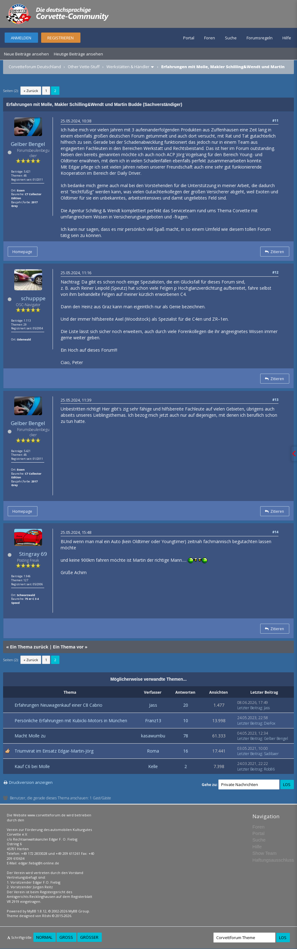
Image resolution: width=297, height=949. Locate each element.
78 (185, 736)
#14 (275, 531)
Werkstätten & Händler (127, 66)
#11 (275, 120)
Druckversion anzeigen (31, 782)
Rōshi (46, 915)
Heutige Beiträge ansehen (78, 54)
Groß (66, 937)
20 (185, 705)
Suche (231, 38)
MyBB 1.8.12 (36, 911)
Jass (153, 705)
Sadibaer (271, 753)
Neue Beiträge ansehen (26, 54)
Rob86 (269, 769)
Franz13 (153, 720)
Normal (44, 937)
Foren (209, 38)
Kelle (153, 766)
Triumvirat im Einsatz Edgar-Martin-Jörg (54, 751)
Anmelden (21, 38)
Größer (89, 937)
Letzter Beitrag (249, 707)
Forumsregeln (260, 38)
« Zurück (31, 90)
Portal (188, 38)
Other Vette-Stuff (84, 66)
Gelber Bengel (28, 143)
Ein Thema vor (68, 647)
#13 (275, 399)
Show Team (264, 853)
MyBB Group (78, 911)
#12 (275, 272)
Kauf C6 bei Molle (32, 766)
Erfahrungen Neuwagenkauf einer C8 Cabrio (58, 705)
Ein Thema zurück (29, 647)
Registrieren (60, 38)
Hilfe (286, 38)
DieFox (269, 723)
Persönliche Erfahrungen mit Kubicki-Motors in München (71, 720)
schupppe (33, 298)
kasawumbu (153, 736)
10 (185, 720)
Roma (153, 751)
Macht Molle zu (30, 736)
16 (185, 751)
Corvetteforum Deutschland (35, 66)
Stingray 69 (33, 553)
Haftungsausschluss (273, 860)
